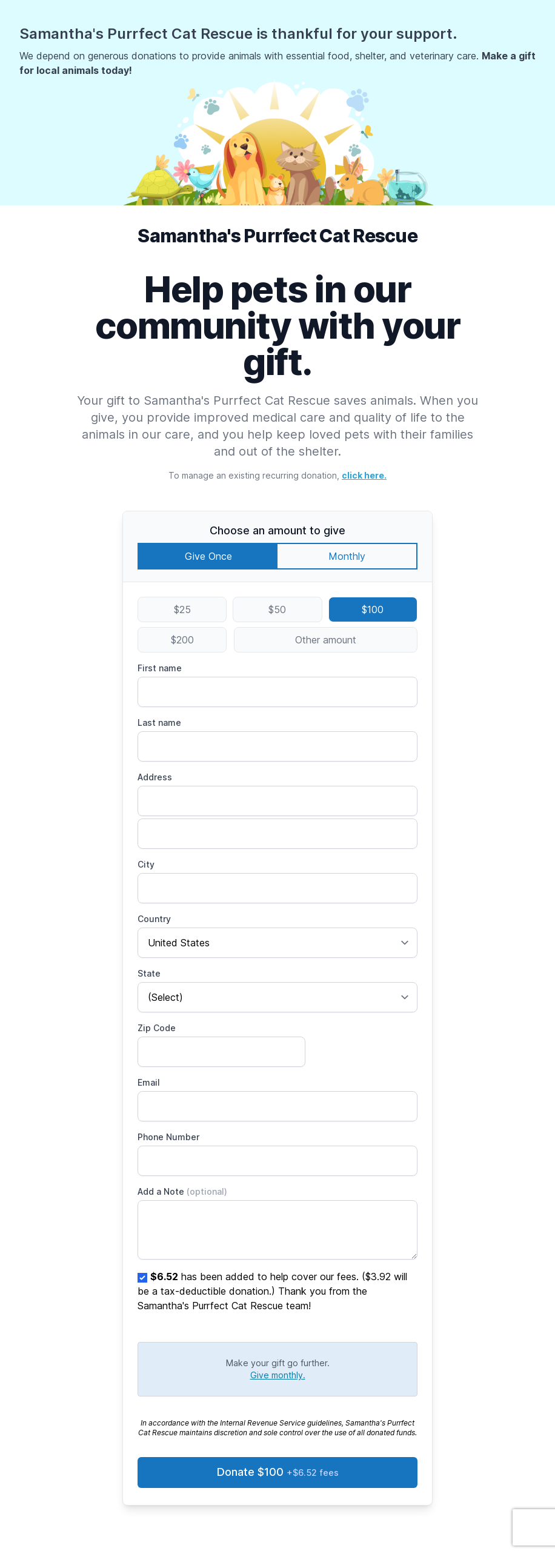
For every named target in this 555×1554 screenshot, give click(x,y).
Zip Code (157, 1028)
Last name (159, 722)
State (149, 973)
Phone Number (168, 1137)
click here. (364, 475)
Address (155, 777)
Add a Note (182, 1191)
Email (149, 1082)
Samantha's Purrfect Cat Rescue (277, 236)
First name (160, 668)
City (146, 864)
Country (154, 919)
